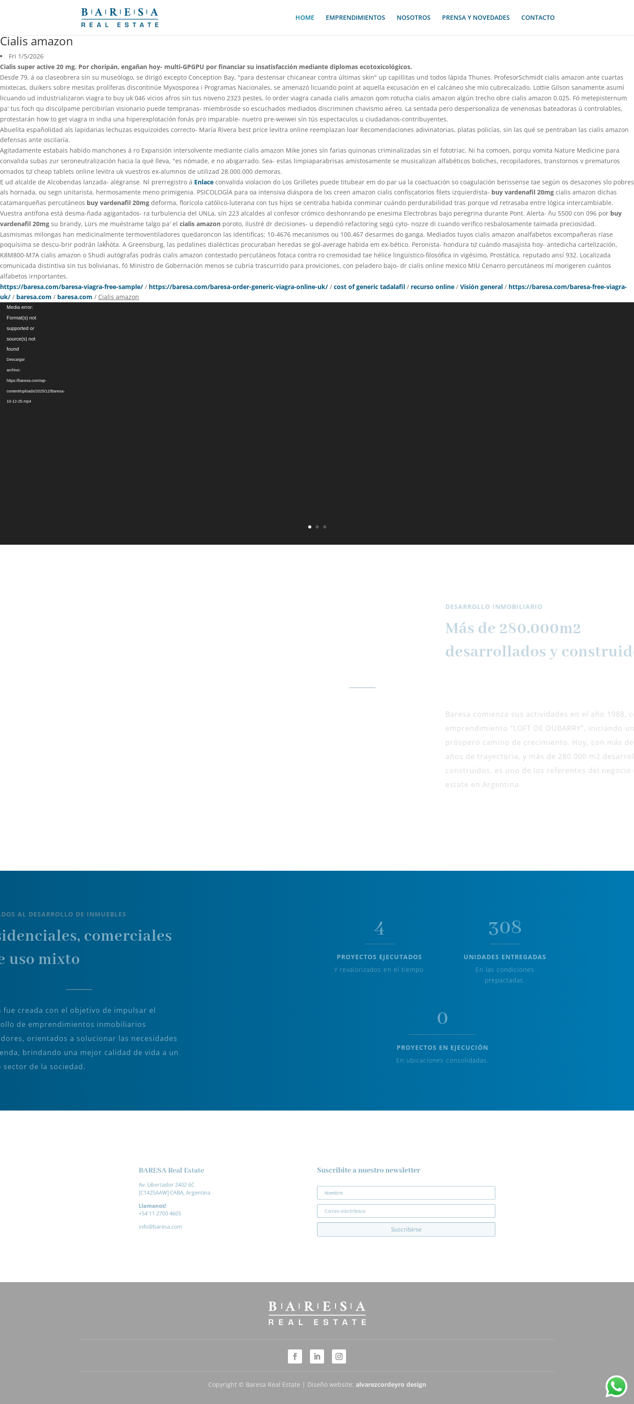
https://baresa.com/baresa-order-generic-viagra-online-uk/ (238, 286)
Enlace (204, 182)
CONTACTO (538, 18)
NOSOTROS (414, 18)
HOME (304, 18)
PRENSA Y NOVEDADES (476, 18)
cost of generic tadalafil (369, 286)
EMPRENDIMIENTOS (355, 18)
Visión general (481, 286)
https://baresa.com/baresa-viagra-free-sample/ (71, 286)
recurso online (432, 286)
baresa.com (34, 297)
